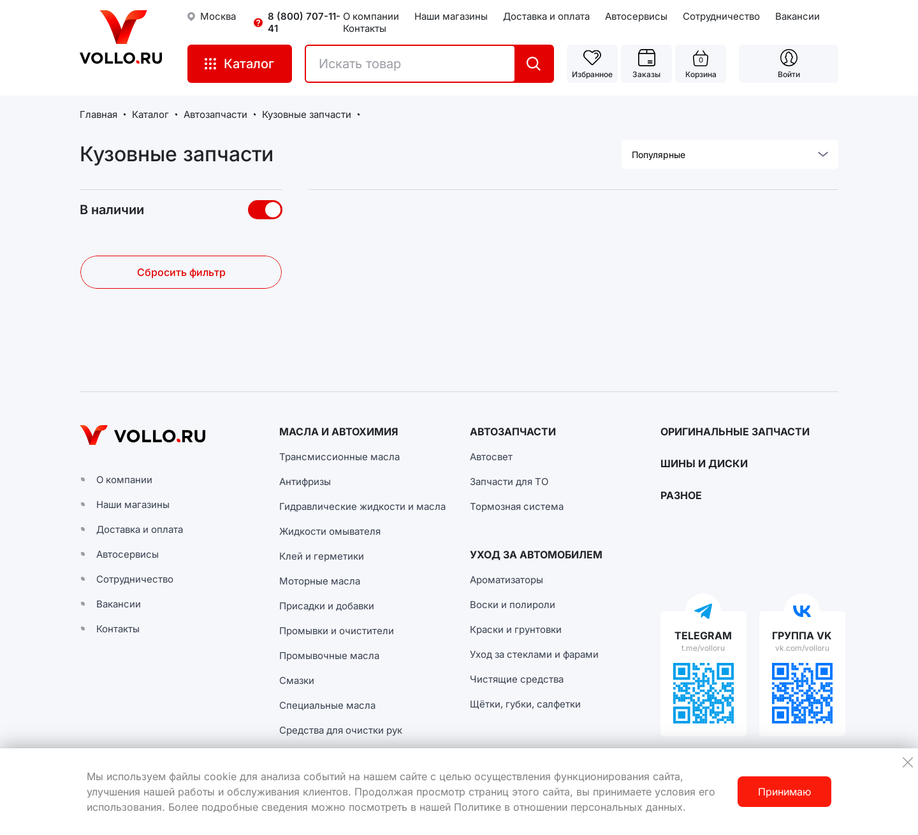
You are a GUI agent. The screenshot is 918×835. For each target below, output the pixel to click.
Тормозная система (517, 506)
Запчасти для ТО (509, 482)
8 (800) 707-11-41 (304, 22)
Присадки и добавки (326, 606)
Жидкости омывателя (330, 531)
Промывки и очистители (336, 631)
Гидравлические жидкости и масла (362, 506)
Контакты (364, 28)
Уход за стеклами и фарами (534, 654)
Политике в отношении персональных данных (568, 807)
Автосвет (491, 457)
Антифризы (305, 482)
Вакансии (797, 16)
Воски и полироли (512, 605)
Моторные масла (319, 581)
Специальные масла (327, 705)
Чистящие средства (517, 679)
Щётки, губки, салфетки (525, 704)
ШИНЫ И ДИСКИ (704, 463)
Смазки (296, 680)
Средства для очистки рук (340, 730)
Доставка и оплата (546, 16)
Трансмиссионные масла (339, 457)
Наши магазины (451, 16)
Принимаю (784, 791)
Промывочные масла (329, 656)
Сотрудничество (721, 16)
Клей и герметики (321, 556)
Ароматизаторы (506, 580)
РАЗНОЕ (681, 495)
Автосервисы (636, 16)
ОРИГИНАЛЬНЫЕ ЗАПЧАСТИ (735, 431)
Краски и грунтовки (516, 629)
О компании (371, 16)
